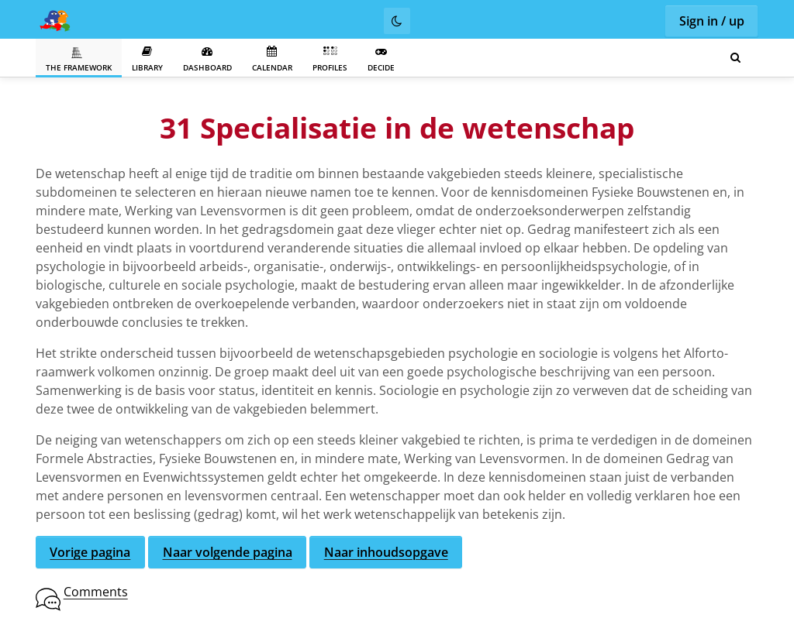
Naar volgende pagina (227, 552)
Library (147, 59)
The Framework (79, 59)
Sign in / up (711, 20)
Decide (381, 59)
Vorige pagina (90, 552)
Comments (96, 591)
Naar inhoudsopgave (386, 552)
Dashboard (207, 59)
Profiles (329, 59)
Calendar (272, 59)
